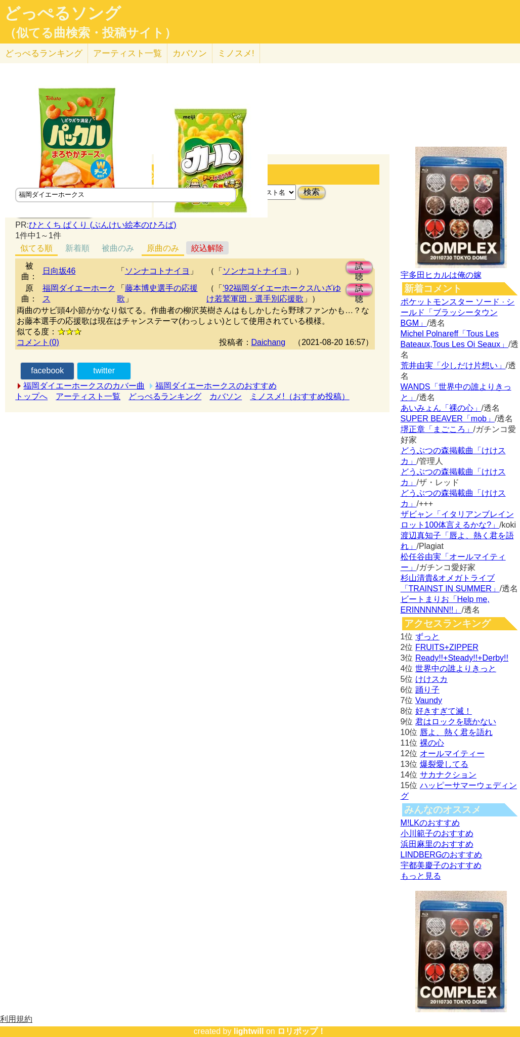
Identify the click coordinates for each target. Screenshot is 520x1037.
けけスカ (431, 679)
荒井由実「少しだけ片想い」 (453, 365)
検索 (312, 192)
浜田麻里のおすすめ (437, 844)
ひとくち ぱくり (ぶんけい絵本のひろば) (103, 225)
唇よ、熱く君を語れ (456, 732)
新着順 (77, 248)
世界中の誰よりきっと (455, 668)
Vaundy (428, 700)
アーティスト (127, 53)
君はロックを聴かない (455, 721)
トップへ (31, 396)
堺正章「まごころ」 (437, 429)
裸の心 (432, 743)
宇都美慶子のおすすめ (441, 865)
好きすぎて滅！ (443, 711)
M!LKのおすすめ (430, 822)
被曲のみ (118, 248)
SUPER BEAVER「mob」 (448, 418)
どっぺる (43, 53)
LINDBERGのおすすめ (442, 854)
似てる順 (36, 248)
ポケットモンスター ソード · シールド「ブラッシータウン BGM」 (458, 312)
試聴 (359, 268)
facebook (47, 370)
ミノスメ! (236, 53)
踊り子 (427, 689)
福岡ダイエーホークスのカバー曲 (84, 385)
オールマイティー (452, 753)
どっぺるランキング (164, 396)
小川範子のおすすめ (437, 833)
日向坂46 (59, 271)
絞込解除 (207, 248)
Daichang (268, 342)
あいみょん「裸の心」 (441, 408)
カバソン (189, 53)
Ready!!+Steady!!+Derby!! (461, 658)
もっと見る (421, 876)
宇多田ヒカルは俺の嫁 (441, 275)
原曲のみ (163, 248)
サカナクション (448, 774)
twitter (104, 370)
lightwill (249, 1031)
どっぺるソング (62, 13)
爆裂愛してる (444, 764)
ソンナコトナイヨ (157, 271)
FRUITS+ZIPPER (447, 647)
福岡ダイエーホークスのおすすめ (216, 385)
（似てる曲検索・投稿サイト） (90, 32)
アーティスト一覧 (88, 396)
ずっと (427, 636)
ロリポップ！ (301, 1031)
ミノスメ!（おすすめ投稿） (299, 396)
